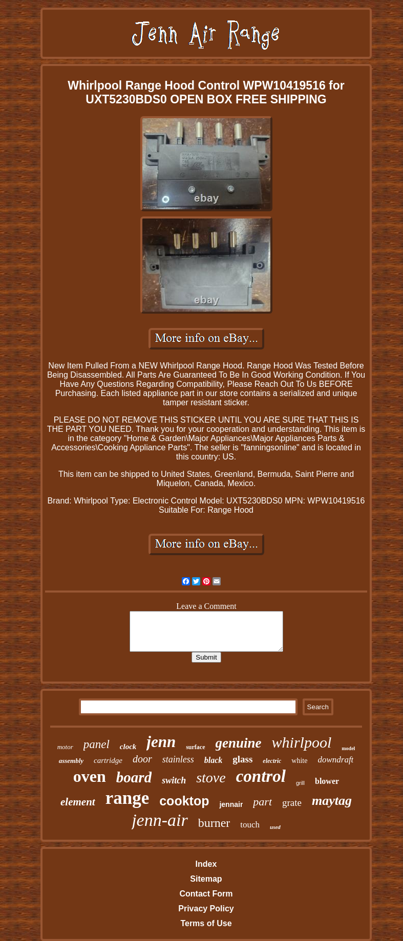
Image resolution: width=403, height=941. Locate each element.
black (213, 760)
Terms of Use (205, 923)
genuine (239, 743)
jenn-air (160, 820)
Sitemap (206, 878)
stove (211, 777)
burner (214, 822)
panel (96, 744)
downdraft (335, 759)
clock (128, 746)
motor (65, 747)
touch (250, 824)
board (134, 777)
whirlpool (302, 742)
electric (272, 760)
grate (292, 802)
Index (206, 864)
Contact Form (205, 893)
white (299, 760)
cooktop (184, 801)
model (348, 748)
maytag (332, 800)
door (142, 758)
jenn (161, 742)
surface (195, 747)
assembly (71, 760)
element (77, 802)
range (127, 798)
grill (300, 783)
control (261, 776)
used (275, 827)
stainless (178, 759)
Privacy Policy (206, 908)
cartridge (108, 760)
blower (327, 781)
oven (89, 776)
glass (242, 759)
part (262, 801)
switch (174, 780)
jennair (231, 804)
